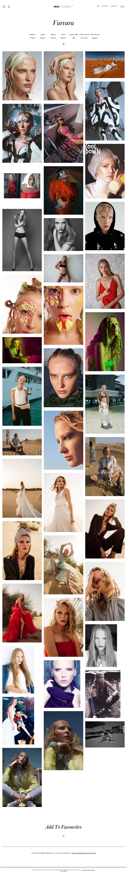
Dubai (104, 6)
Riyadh (122, 6)
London (113, 6)
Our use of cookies (88, 870)
